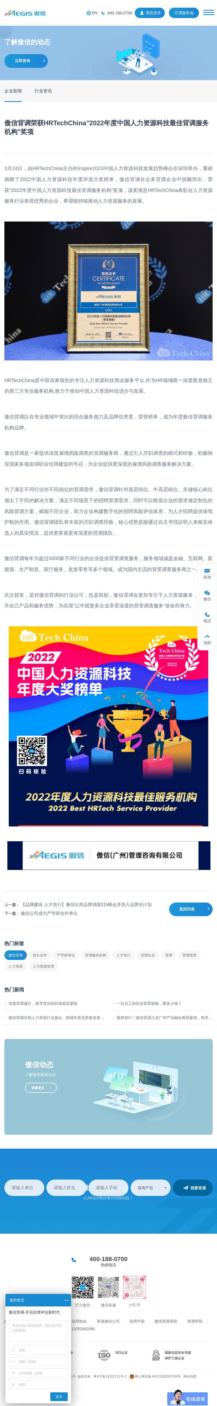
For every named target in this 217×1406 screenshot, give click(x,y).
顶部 (207, 643)
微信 (207, 599)
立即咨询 (22, 61)
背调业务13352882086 (75, 1329)
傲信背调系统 (165, 1321)
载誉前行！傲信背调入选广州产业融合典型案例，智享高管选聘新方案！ (165, 1017)
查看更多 (38, 1088)
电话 (207, 621)
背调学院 (195, 1321)
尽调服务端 (183, 13)
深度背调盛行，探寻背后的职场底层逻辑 (42, 1003)
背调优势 (189, 955)
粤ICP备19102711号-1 (109, 1376)
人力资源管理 (43, 966)
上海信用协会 (75, 1321)
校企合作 (40, 955)
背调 (168, 955)
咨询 (207, 577)
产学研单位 (66, 955)
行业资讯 (43, 91)
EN (94, 13)
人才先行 (123, 955)
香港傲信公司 (108, 1321)
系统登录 (153, 13)
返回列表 (187, 909)
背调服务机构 (95, 955)
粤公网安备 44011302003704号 (155, 1376)
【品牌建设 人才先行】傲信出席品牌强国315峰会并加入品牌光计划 (86, 904)
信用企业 (148, 955)
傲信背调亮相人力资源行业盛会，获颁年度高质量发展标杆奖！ (56, 1017)
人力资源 (15, 966)
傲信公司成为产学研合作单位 (49, 913)
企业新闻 (13, 91)
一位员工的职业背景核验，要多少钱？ (149, 1003)
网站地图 (190, 1376)
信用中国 (137, 1321)
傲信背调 (15, 955)
